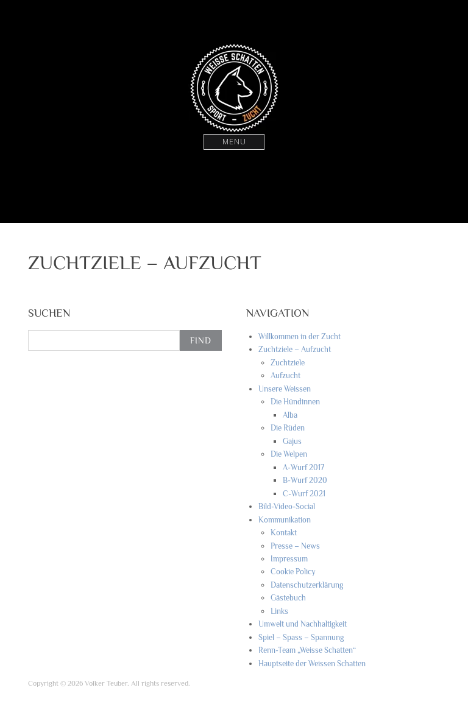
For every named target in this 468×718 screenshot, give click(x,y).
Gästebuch (288, 597)
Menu (234, 141)
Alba (290, 415)
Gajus (292, 441)
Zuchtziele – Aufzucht (294, 349)
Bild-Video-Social (286, 506)
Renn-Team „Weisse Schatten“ (307, 650)
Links (279, 611)
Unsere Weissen (284, 388)
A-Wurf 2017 (303, 467)
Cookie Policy (293, 571)
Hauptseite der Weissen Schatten (312, 663)
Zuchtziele (288, 362)
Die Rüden (288, 427)
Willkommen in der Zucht (299, 336)
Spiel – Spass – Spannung (301, 637)
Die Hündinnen (295, 401)
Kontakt (284, 532)
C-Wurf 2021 (304, 493)
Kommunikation (284, 519)
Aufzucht (285, 375)
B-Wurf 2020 (305, 480)
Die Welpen (289, 454)
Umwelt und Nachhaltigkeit (302, 623)
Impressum (289, 558)
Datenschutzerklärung (307, 585)
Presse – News (295, 546)
